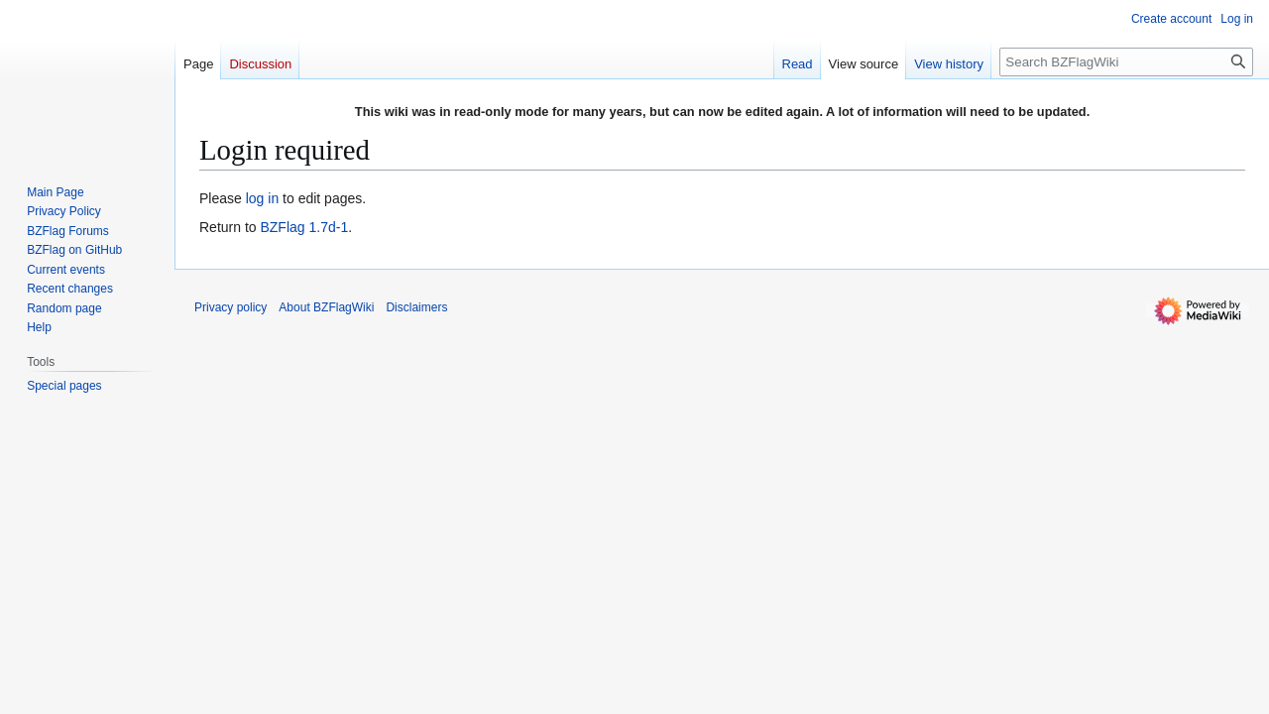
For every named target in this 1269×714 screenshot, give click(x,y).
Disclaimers (416, 307)
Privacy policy (230, 307)
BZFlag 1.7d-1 (304, 227)
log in (262, 198)
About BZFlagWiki (326, 307)
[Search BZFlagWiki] (1126, 62)
